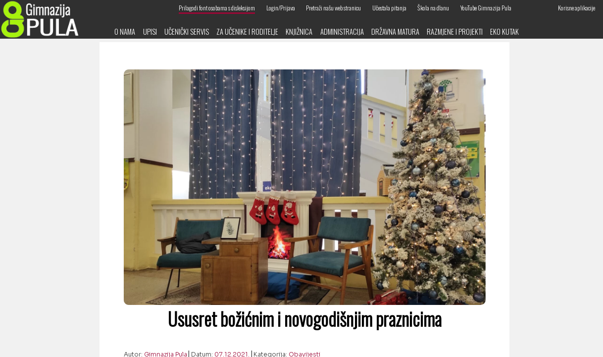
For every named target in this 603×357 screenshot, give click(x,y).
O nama (124, 31)
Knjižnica (299, 31)
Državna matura (395, 31)
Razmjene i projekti (455, 31)
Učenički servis (186, 31)
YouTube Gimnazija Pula (485, 7)
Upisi (150, 31)
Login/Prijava (280, 7)
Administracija (342, 31)
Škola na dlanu (433, 7)
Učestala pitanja (389, 7)
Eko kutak (504, 31)
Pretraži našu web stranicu (333, 7)
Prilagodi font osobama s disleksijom (217, 7)
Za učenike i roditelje (247, 31)
